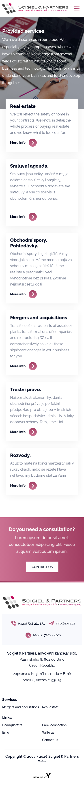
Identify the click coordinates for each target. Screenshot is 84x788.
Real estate (50, 707)
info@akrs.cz (62, 623)
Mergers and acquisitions (20, 707)
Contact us (50, 740)
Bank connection (54, 725)
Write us (48, 732)
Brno (5, 732)
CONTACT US (44, 567)
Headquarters (12, 725)
